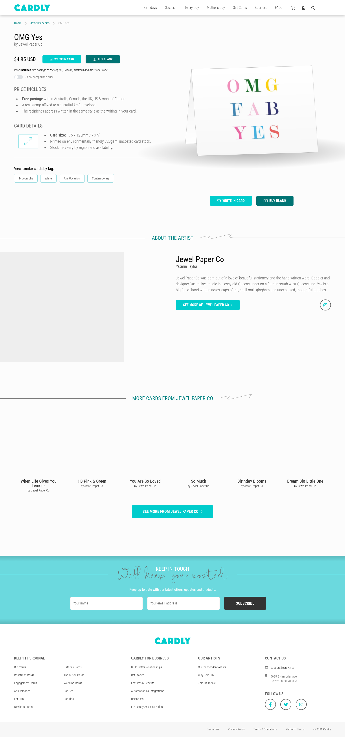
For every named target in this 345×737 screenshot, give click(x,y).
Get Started (137, 675)
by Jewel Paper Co (39, 490)
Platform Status (295, 729)
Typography (26, 178)
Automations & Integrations (147, 691)
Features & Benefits (142, 683)
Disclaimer (213, 729)
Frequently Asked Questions (147, 707)
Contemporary (100, 178)
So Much (198, 481)
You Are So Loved (145, 481)
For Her (68, 691)
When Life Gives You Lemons (39, 483)
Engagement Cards (25, 683)
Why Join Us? (206, 675)
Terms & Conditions (265, 729)
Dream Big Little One (305, 481)
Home (18, 23)
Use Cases (137, 699)
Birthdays (150, 8)
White (48, 178)
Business (261, 8)
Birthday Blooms (251, 481)
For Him (19, 699)
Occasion (171, 8)
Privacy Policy (236, 729)
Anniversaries (22, 691)
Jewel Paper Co (40, 23)
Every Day (192, 8)
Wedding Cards (73, 683)
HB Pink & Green (92, 481)
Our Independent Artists (212, 667)
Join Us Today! (207, 683)
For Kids (69, 699)
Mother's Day (216, 8)
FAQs (278, 8)
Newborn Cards (23, 707)
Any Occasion (72, 178)
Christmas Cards (24, 675)
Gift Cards (240, 8)
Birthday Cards (73, 667)
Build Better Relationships (146, 667)
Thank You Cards (74, 675)
